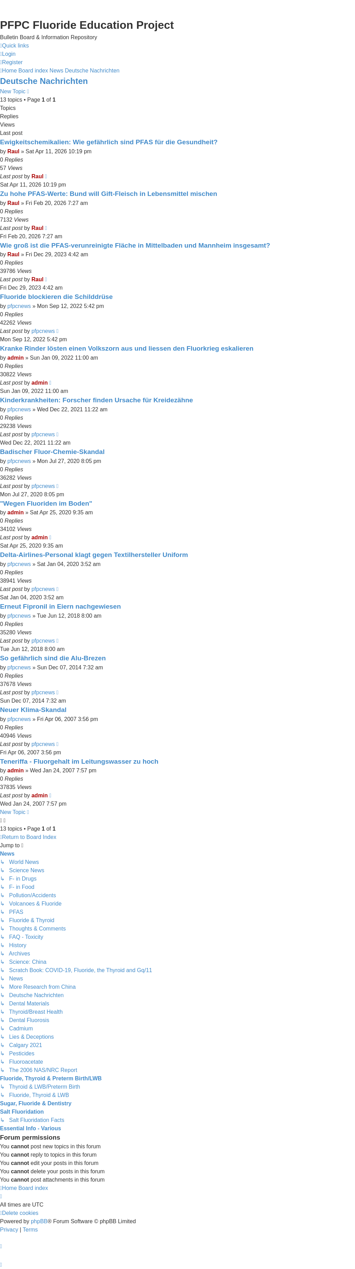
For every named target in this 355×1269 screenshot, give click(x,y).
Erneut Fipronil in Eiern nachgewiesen (60, 606)
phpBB (39, 1221)
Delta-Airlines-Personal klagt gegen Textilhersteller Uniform (94, 554)
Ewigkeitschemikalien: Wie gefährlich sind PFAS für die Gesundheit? (109, 142)
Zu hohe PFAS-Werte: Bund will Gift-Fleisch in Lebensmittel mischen (108, 193)
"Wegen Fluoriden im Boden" (46, 503)
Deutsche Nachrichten (44, 81)
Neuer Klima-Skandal (33, 709)
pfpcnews (19, 306)
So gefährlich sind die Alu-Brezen (53, 658)
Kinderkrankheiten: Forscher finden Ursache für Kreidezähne (96, 400)
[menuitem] (8, 54)
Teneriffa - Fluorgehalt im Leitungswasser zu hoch (79, 761)
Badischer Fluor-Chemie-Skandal (52, 451)
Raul (13, 151)
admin (15, 358)
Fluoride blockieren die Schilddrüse (56, 296)
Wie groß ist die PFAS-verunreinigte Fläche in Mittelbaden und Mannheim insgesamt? (135, 245)
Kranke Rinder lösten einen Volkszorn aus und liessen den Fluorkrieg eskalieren (126, 348)
